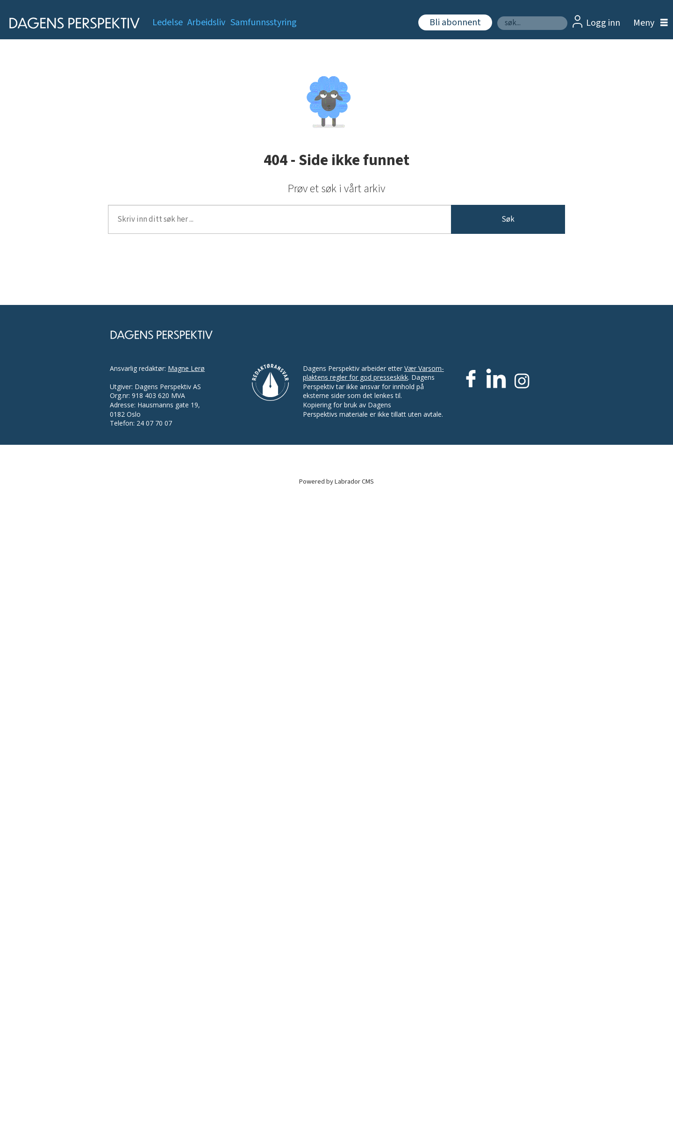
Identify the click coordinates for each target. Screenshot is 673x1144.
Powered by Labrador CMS (336, 481)
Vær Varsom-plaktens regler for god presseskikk (373, 373)
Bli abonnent (455, 22)
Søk (508, 219)
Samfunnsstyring (263, 22)
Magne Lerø (186, 368)
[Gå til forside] (71, 23)
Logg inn (603, 22)
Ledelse (167, 22)
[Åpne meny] (648, 23)
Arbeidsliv (206, 22)
